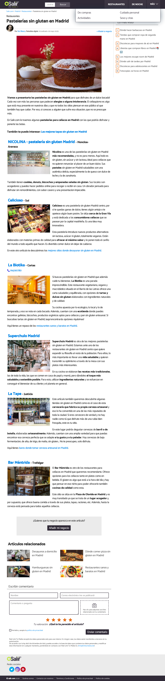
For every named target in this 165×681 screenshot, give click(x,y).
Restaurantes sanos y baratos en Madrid (97, 570)
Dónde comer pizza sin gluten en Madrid (97, 554)
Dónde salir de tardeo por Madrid (135, 61)
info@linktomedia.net (86, 645)
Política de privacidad (85, 678)
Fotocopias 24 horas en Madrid (134, 71)
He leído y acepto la (27, 630)
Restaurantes (26, 11)
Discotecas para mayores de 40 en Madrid (139, 43)
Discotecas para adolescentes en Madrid (138, 66)
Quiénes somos (28, 678)
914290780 (16, 271)
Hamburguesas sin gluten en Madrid (42, 570)
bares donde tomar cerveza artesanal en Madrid (43, 448)
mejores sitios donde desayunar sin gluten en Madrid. (75, 251)
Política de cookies (103, 678)
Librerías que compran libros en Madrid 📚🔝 (139, 50)
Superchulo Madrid (24, 336)
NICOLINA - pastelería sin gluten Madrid (41, 142)
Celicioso (15, 200)
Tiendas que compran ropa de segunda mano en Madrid (138, 37)
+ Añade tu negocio (104, 31)
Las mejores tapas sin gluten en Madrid (64, 132)
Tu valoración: (40, 624)
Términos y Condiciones (65, 678)
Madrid (14, 7)
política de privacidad (35, 630)
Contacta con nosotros (45, 678)
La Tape (14, 394)
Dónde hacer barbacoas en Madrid (136, 30)
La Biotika (16, 265)
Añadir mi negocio (59, 528)
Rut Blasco (21, 31)
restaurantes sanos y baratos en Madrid (56, 326)
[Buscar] (70, 4)
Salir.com (9, 11)
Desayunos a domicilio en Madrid (44, 554)
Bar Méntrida (19, 463)
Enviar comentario (97, 632)
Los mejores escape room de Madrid (137, 57)
